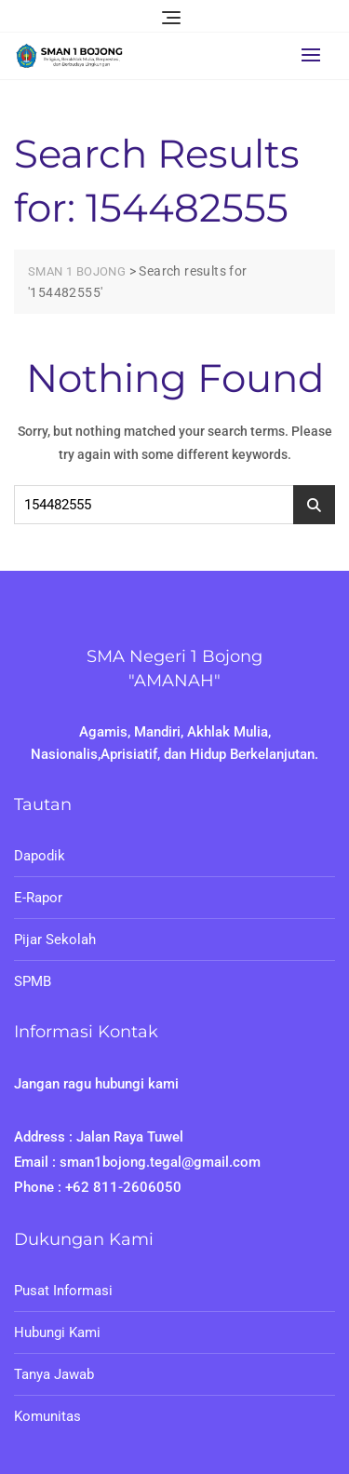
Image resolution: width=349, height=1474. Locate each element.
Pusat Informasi (63, 1290)
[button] (315, 54)
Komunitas (47, 1416)
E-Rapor (38, 897)
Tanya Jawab (54, 1374)
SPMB (32, 981)
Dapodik (39, 855)
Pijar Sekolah (55, 939)
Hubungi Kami (57, 1332)
